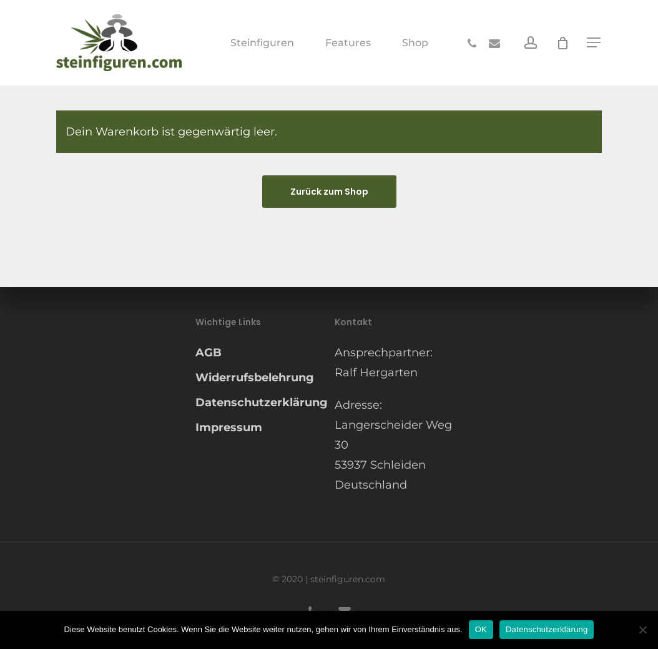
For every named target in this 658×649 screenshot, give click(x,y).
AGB (208, 352)
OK (481, 629)
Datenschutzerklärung (259, 402)
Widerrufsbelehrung (254, 377)
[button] (594, 42)
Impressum (228, 427)
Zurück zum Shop (329, 191)
